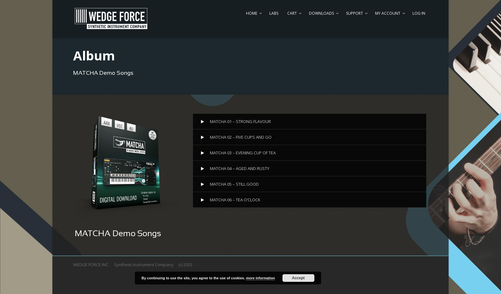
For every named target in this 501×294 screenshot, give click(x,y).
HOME (251, 13)
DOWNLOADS (321, 13)
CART (292, 13)
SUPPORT (354, 13)
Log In (418, 13)
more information (260, 278)
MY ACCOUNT (387, 13)
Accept (298, 278)
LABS (273, 13)
